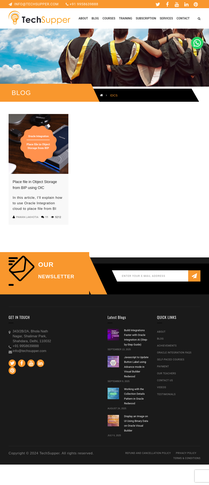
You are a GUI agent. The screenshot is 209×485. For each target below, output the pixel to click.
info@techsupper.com (34, 4)
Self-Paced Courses (170, 359)
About (161, 331)
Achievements (167, 345)
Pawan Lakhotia (27, 217)
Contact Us (165, 380)
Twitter (158, 4)
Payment (163, 366)
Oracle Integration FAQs (174, 352)
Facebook (167, 4)
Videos (161, 387)
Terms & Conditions (186, 458)
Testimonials (166, 394)
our (46, 264)
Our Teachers (166, 373)
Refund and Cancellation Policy (148, 453)
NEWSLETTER (56, 276)
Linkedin (186, 4)
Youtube (177, 4)
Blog (160, 338)
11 (44, 217)
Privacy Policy (186, 453)
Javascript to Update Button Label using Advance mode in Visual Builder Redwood (136, 367)
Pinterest (196, 4)
